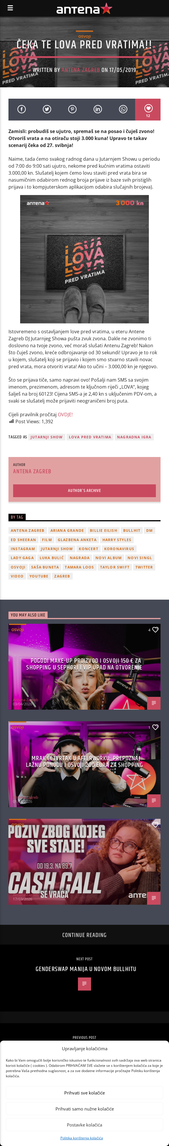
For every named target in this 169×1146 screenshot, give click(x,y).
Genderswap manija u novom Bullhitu (86, 969)
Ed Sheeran (23, 539)
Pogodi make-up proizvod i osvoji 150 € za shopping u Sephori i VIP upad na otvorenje (84, 664)
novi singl (140, 557)
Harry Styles (116, 539)
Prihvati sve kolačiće (84, 1093)
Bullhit (131, 530)
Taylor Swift (115, 567)
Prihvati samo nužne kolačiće (84, 1109)
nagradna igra (134, 437)
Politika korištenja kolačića (81, 1138)
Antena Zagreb (81, 70)
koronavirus (119, 548)
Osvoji (84, 36)
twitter (144, 567)
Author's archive (84, 490)
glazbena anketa (77, 539)
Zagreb (62, 576)
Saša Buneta (45, 567)
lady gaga (22, 557)
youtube (38, 576)
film (47, 539)
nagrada (80, 557)
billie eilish (103, 530)
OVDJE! (65, 414)
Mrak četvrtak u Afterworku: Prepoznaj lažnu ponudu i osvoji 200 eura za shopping (84, 762)
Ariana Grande (67, 530)
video (17, 576)
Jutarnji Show (47, 437)
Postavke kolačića (84, 1125)
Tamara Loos (79, 567)
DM (149, 530)
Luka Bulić (52, 557)
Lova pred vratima (90, 437)
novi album (108, 557)
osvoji (18, 567)
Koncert (88, 548)
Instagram (23, 548)
